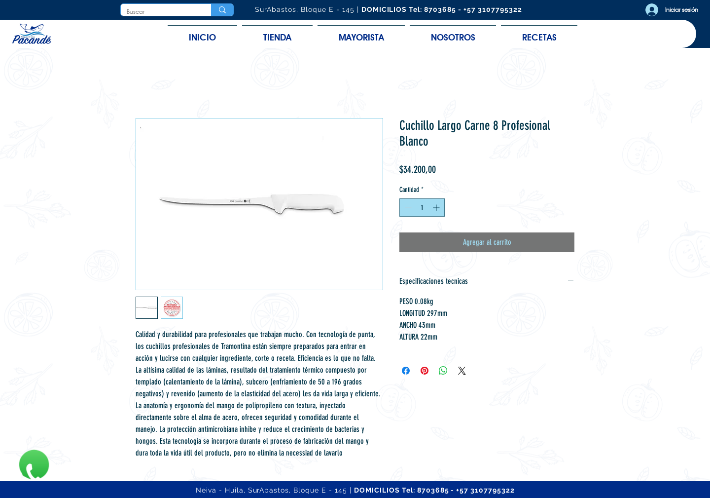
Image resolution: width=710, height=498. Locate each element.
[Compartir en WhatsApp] (443, 371)
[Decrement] (407, 207)
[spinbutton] (422, 207)
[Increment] (437, 207)
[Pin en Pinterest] (424, 371)
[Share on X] (462, 371)
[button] (277, 32)
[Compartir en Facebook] (406, 371)
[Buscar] (158, 12)
